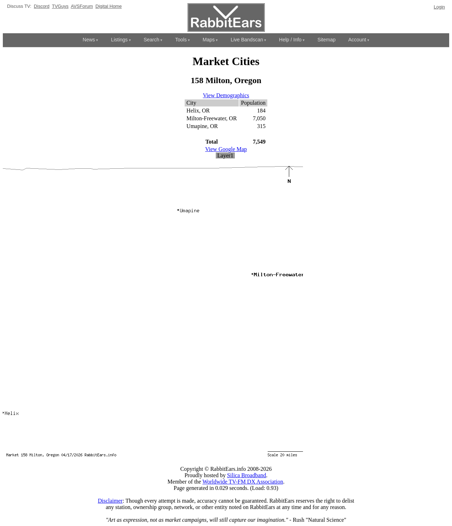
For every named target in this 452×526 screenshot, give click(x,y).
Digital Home (108, 6)
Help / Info (290, 39)
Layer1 (225, 155)
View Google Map (226, 149)
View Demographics (226, 95)
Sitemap (326, 39)
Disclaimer (110, 501)
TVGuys (60, 6)
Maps (209, 39)
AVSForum (82, 6)
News (89, 39)
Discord (41, 6)
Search (151, 39)
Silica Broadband (246, 475)
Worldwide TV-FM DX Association (242, 482)
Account (357, 39)
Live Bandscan (247, 39)
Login (439, 7)
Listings (119, 39)
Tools (181, 39)
